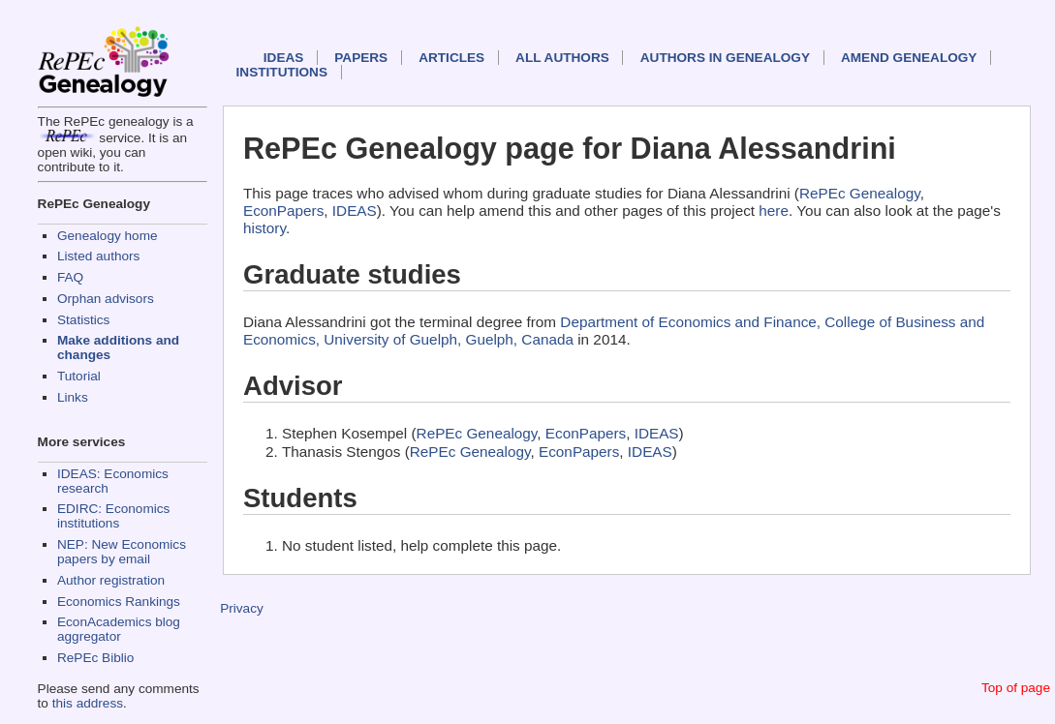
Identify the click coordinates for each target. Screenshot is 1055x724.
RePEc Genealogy (859, 193)
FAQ (70, 277)
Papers (361, 57)
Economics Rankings (118, 601)
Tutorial (79, 376)
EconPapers (283, 210)
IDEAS (284, 57)
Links (72, 397)
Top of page (1015, 687)
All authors (562, 57)
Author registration (111, 580)
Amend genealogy (909, 57)
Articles (451, 57)
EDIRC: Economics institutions (113, 515)
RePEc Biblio (95, 657)
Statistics (83, 320)
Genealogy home (107, 235)
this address (87, 703)
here (774, 210)
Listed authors (98, 256)
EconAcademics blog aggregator (118, 629)
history (264, 228)
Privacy (242, 608)
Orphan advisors (105, 298)
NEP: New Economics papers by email (121, 551)
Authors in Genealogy (725, 57)
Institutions (281, 72)
